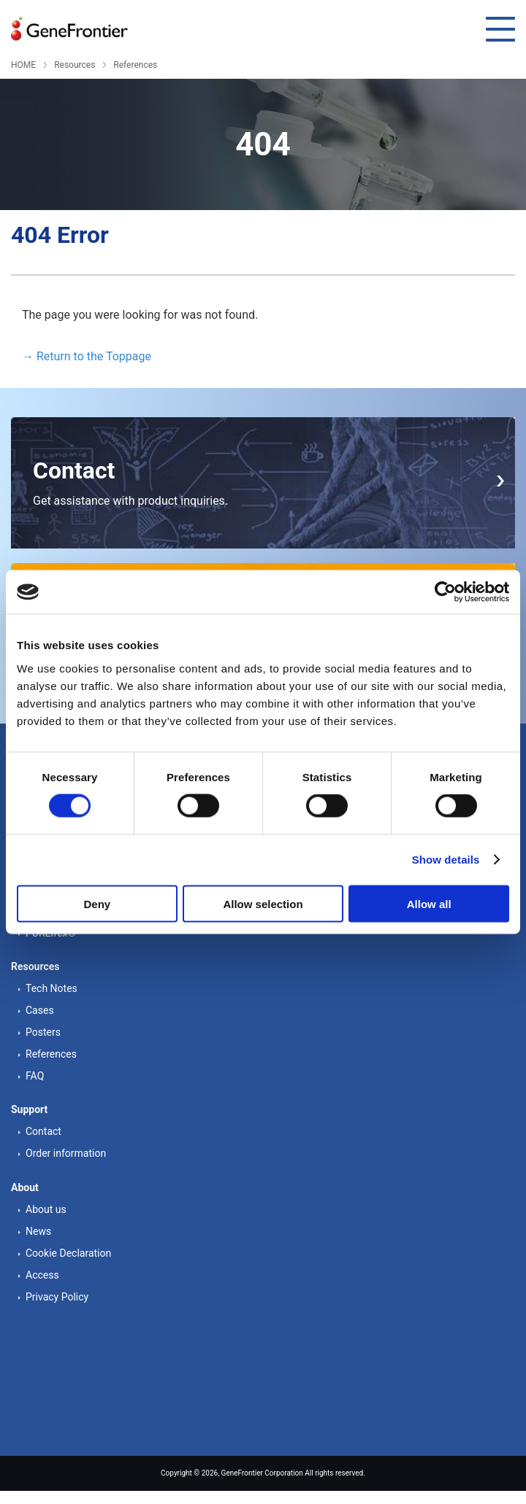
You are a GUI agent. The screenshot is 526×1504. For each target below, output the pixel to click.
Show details (446, 859)
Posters (43, 1032)
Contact (43, 1131)
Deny (96, 903)
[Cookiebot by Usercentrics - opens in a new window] (445, 592)
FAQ (35, 1076)
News (38, 1231)
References (135, 65)
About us (46, 1209)
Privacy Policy (57, 1297)
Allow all (429, 903)
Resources (74, 65)
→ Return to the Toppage (86, 356)
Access (42, 1275)
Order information (66, 1153)
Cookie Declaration (68, 1253)
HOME (23, 65)
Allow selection (262, 903)
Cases (40, 1010)
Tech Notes (51, 988)
